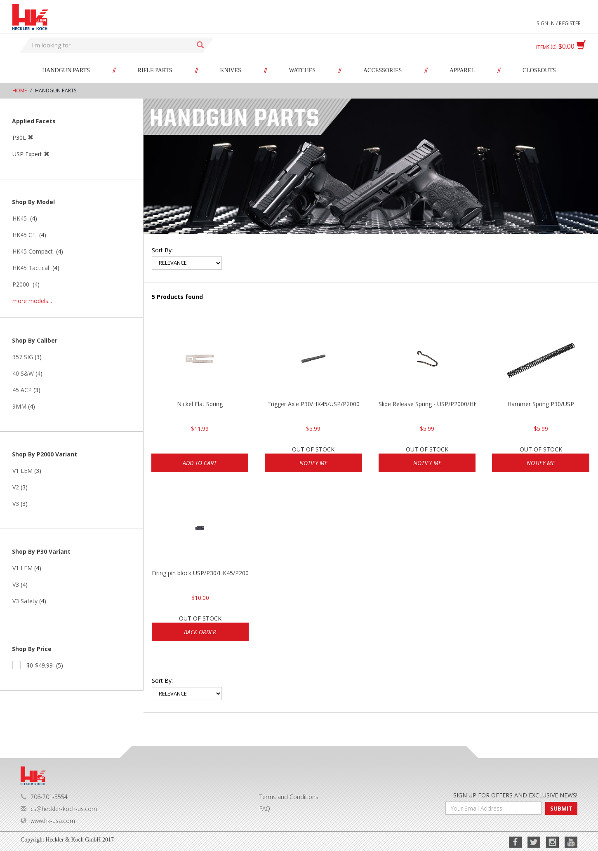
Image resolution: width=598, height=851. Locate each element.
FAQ (264, 809)
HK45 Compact (32, 251)
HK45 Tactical (30, 268)
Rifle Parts (155, 70)
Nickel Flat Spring (200, 404)
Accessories (382, 70)
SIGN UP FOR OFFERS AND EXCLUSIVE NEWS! (515, 795)
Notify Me (313, 463)
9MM (19, 406)
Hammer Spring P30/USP (540, 404)
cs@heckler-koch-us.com (59, 809)
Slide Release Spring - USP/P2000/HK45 (427, 404)
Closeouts (539, 70)
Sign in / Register (559, 23)
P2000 (20, 284)
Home (19, 90)
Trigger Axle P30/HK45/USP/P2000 (313, 404)
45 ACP (22, 390)
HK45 (19, 218)
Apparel (462, 70)
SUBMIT (561, 808)
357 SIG (22, 357)
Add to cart (200, 463)
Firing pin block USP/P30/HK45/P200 (200, 573)
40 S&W (23, 373)
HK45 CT (24, 235)
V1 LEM (22, 471)
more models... (32, 301)
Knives (230, 70)
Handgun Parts (66, 70)
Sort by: (162, 250)
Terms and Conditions (288, 797)
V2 (15, 487)
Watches (302, 70)
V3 (15, 504)
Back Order (200, 632)
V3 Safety (25, 601)
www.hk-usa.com (48, 821)
